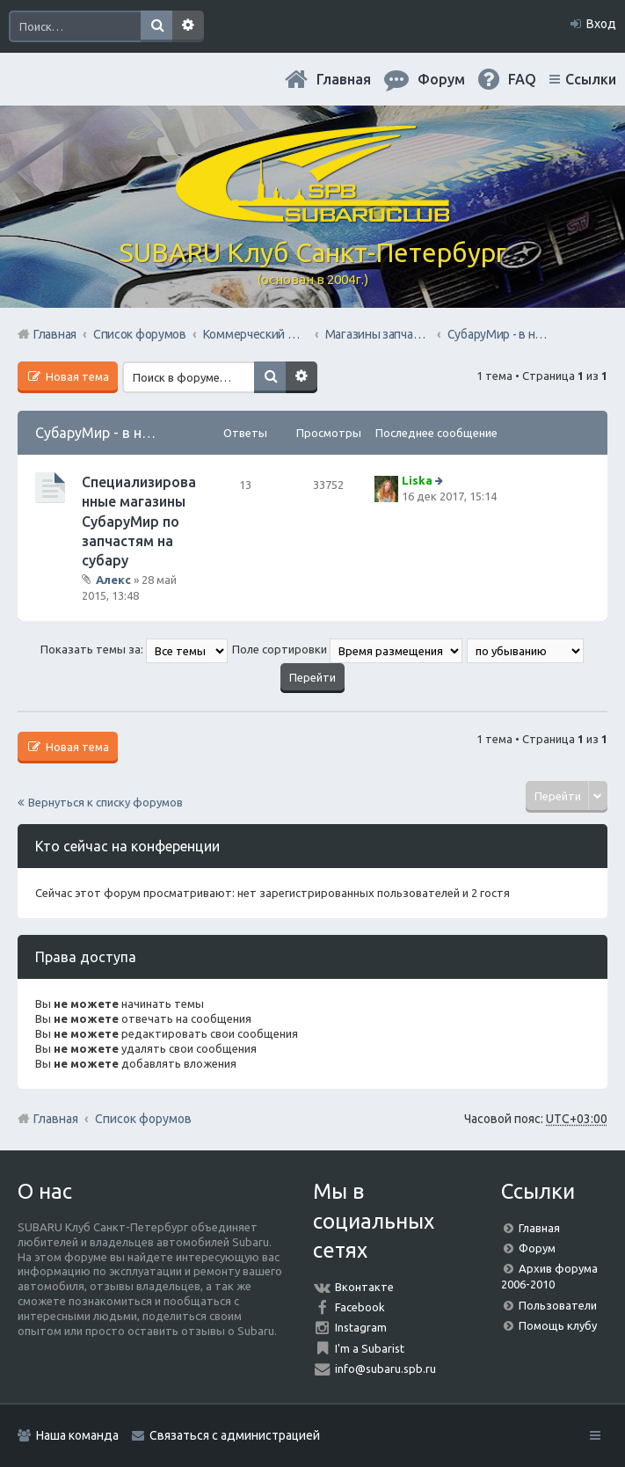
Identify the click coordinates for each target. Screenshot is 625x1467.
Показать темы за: (134, 649)
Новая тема (76, 376)
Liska (417, 480)
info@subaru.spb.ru (385, 1368)
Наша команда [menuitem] (77, 1435)
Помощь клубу (558, 1325)
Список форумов (143, 1119)
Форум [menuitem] (441, 79)
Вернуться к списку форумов (105, 802)
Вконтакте (364, 1287)
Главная (343, 79)
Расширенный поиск (188, 26)
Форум (537, 1248)
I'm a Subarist (369, 1348)
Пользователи (558, 1305)
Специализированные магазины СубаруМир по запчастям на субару (139, 521)
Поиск (156, 26)
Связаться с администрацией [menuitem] (234, 1435)
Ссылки (590, 79)
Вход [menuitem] (601, 24)
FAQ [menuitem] (522, 79)
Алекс (113, 579)
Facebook (360, 1307)
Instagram (361, 1327)
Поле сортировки (347, 649)
